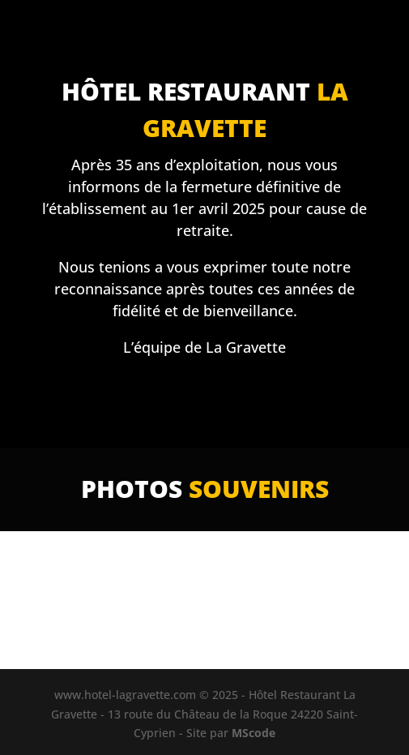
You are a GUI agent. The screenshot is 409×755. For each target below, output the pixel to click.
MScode (253, 732)
